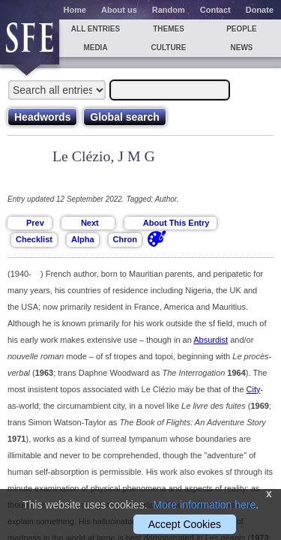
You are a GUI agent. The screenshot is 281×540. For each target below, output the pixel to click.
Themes (168, 29)
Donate (260, 9)
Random (168, 9)
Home (75, 9)
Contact (215, 9)
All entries (95, 29)
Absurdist (210, 339)
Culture (168, 48)
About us (119, 9)
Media (95, 48)
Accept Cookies (184, 524)
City (254, 389)
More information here (204, 505)
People (241, 29)
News (242, 48)
